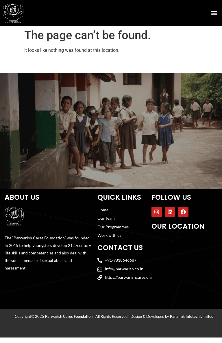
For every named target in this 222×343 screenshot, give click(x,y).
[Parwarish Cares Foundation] (184, 268)
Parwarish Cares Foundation (68, 322)
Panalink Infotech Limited (191, 322)
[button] (214, 13)
